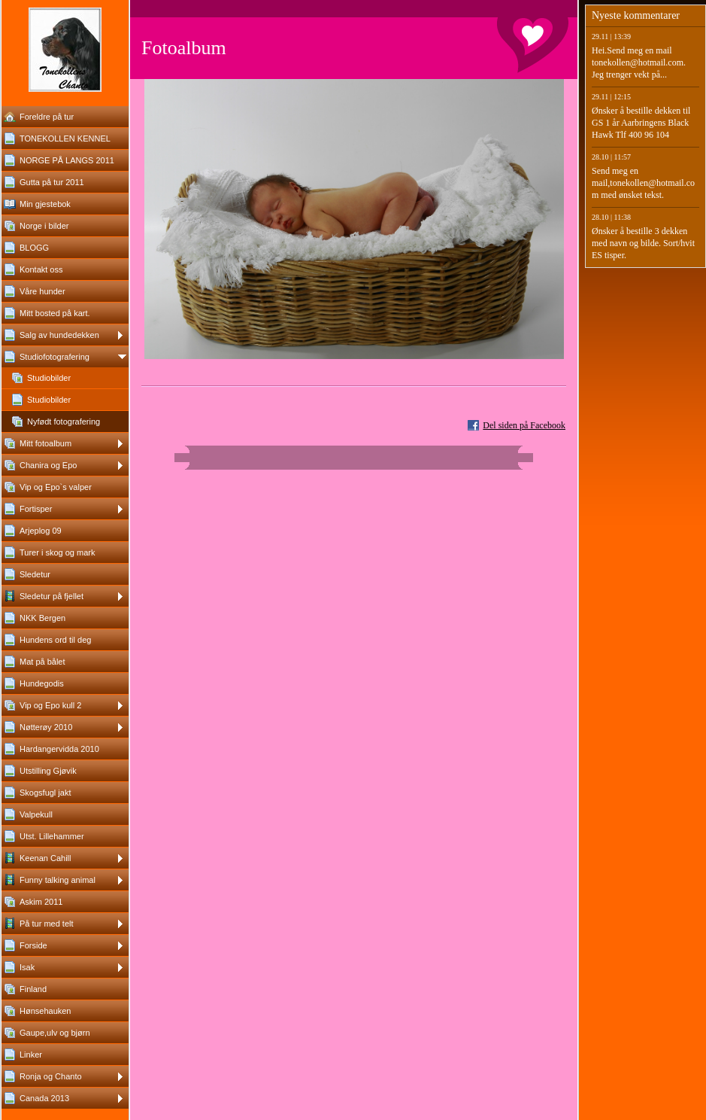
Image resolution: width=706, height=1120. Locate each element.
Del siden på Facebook (524, 425)
